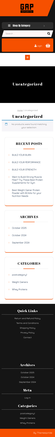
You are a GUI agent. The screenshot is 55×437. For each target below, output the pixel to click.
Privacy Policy (27, 332)
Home (20, 110)
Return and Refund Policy (27, 318)
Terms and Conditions (27, 323)
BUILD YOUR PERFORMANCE (26, 162)
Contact (27, 337)
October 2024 (19, 235)
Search (49, 34)
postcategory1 (19, 274)
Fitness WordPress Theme (18, 432)
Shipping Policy (27, 328)
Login (38, 45)
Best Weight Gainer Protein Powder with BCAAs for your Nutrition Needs (26, 193)
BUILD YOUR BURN (21, 155)
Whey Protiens (19, 289)
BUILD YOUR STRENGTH (24, 169)
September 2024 (20, 242)
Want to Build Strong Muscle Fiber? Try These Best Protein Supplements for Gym (27, 180)
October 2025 (19, 228)
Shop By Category (26, 25)
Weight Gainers (20, 282)
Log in (27, 397)
